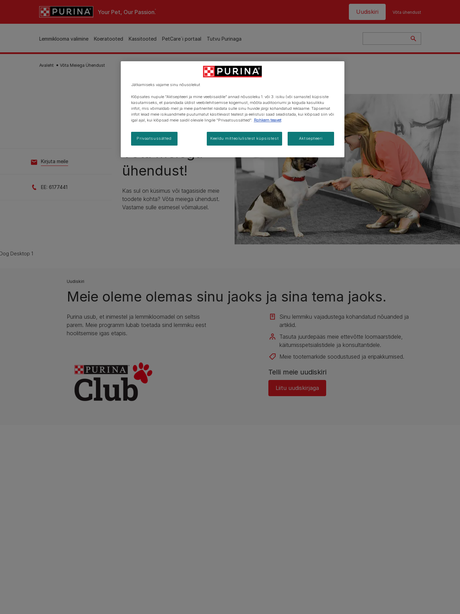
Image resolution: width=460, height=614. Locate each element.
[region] (232, 109)
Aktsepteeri (310, 138)
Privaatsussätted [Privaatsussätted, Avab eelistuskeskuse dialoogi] (154, 138)
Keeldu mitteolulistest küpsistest (244, 138)
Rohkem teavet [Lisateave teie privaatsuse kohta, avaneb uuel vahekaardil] (267, 120)
